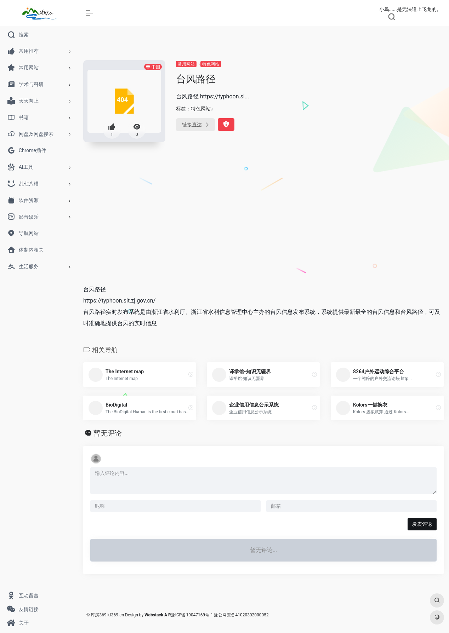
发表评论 (422, 524)
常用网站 (186, 64)
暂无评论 (107, 433)
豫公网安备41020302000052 (241, 614)
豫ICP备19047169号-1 (192, 614)
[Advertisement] (263, 225)
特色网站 (210, 64)
